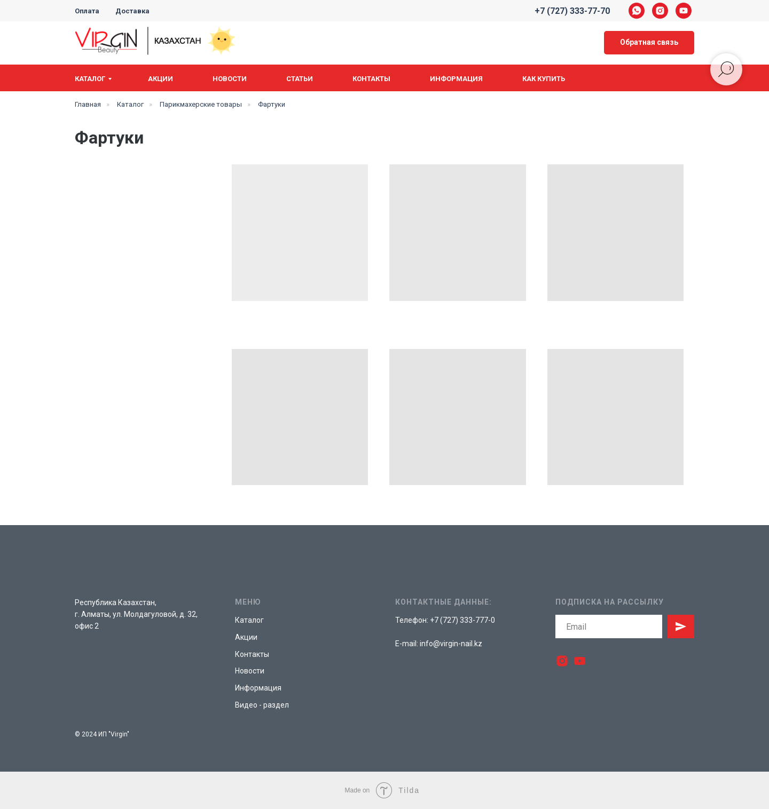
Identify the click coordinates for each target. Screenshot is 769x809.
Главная (88, 104)
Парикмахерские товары (201, 104)
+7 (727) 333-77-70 (572, 11)
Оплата (87, 11)
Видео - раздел (262, 705)
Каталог (90, 79)
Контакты (371, 79)
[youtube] (684, 11)
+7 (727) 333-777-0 (462, 620)
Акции (160, 79)
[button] (649, 43)
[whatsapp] (637, 11)
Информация (456, 79)
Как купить (543, 79)
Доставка (132, 11)
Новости (230, 79)
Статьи (299, 79)
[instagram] (660, 11)
